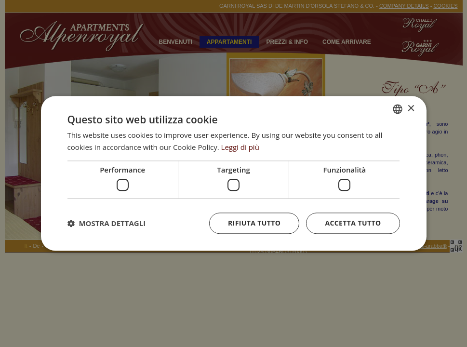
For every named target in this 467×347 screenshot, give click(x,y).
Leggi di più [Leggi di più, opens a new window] (240, 147)
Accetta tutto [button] (353, 223)
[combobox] (397, 109)
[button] (106, 223)
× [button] (410, 108)
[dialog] (234, 173)
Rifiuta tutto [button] (254, 223)
